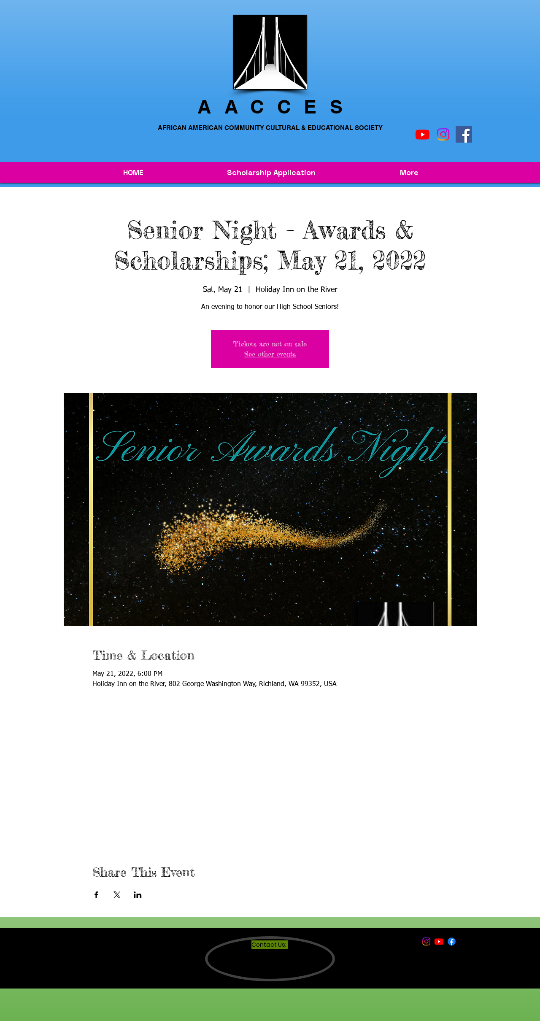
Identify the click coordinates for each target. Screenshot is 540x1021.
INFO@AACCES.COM (280, 971)
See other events (270, 354)
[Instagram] (443, 134)
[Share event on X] (117, 894)
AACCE (263, 106)
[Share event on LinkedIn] (138, 894)
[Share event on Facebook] (96, 894)
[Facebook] (464, 134)
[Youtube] (422, 134)
